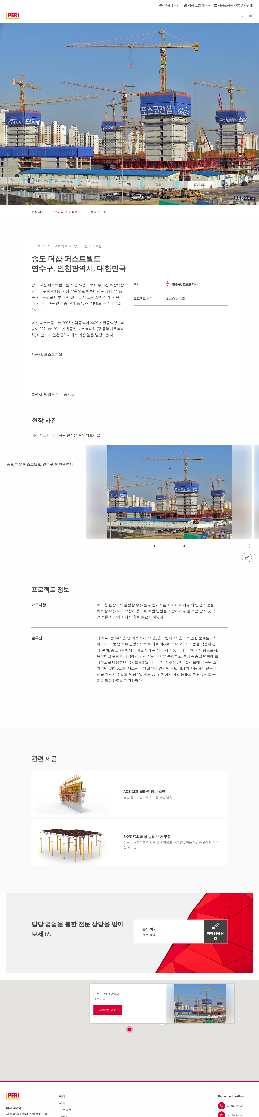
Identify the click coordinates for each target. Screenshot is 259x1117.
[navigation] (180, 931)
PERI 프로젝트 (57, 246)
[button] (129, 1029)
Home (36, 246)
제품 (62, 1103)
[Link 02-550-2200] (235, 1105)
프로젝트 (65, 1110)
